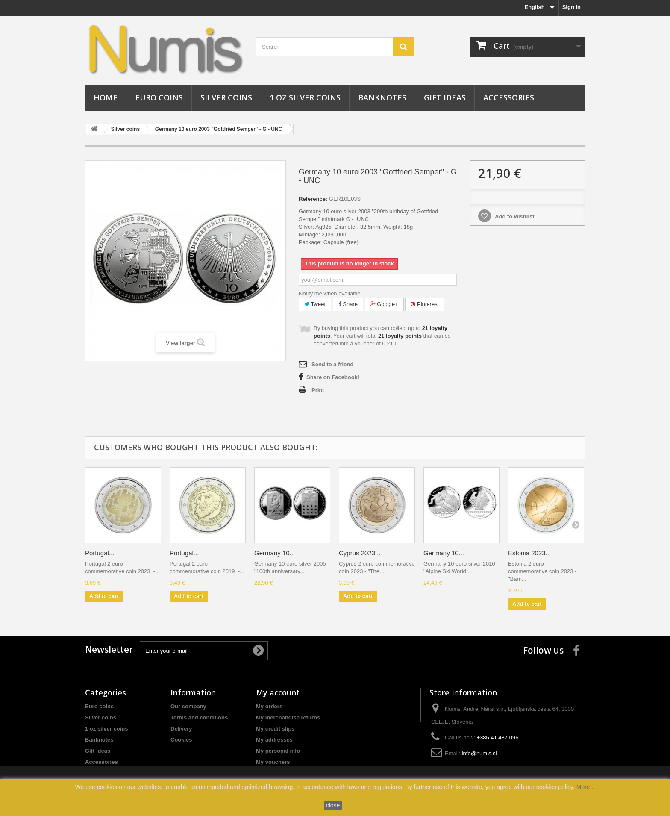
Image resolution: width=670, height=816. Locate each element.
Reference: (313, 199)
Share (348, 304)
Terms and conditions (199, 717)
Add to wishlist (514, 216)
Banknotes (382, 97)
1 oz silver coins (305, 97)
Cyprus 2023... (360, 553)
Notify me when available (330, 293)
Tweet (315, 304)
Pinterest (425, 304)
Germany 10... (274, 553)
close (333, 805)
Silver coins (226, 97)
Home (106, 97)
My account (278, 692)
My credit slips (275, 728)
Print (317, 390)
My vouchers (273, 762)
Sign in (571, 7)
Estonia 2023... (529, 553)
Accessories (508, 97)
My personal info (278, 751)
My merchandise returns (288, 717)
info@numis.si (479, 753)
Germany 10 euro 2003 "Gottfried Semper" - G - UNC (218, 129)
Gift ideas (445, 97)
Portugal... (99, 553)
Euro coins (159, 97)
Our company (188, 706)
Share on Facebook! (332, 377)
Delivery (181, 728)
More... (585, 787)
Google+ (384, 304)
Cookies (181, 739)
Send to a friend (332, 364)
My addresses (274, 739)
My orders (269, 706)
